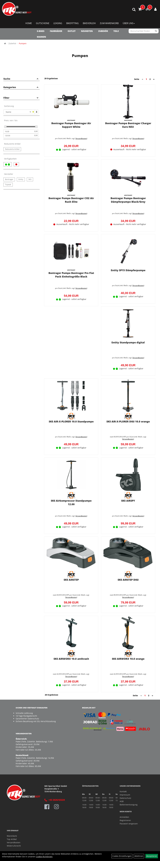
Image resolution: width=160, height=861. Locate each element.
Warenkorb (12, 835)
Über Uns (129, 23)
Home (28, 23)
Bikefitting (72, 23)
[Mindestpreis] (18, 131)
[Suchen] (156, 31)
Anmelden (124, 816)
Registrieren (125, 819)
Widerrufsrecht (14, 845)
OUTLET (72, 31)
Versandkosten (80, 138)
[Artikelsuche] (134, 10)
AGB (122, 800)
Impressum (125, 794)
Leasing (57, 23)
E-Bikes (40, 31)
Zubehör (103, 31)
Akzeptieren (151, 856)
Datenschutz (125, 797)
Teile (116, 31)
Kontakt (123, 790)
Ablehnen (138, 856)
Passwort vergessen (129, 823)
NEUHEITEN (87, 31)
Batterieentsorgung (128, 804)
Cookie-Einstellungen (122, 856)
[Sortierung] (17, 112)
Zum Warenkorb (109, 23)
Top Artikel (12, 838)
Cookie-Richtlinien (44, 856)
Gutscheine (42, 23)
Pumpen (23, 43)
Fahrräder (56, 31)
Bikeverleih (89, 23)
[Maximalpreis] (18, 135)
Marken (41, 36)
